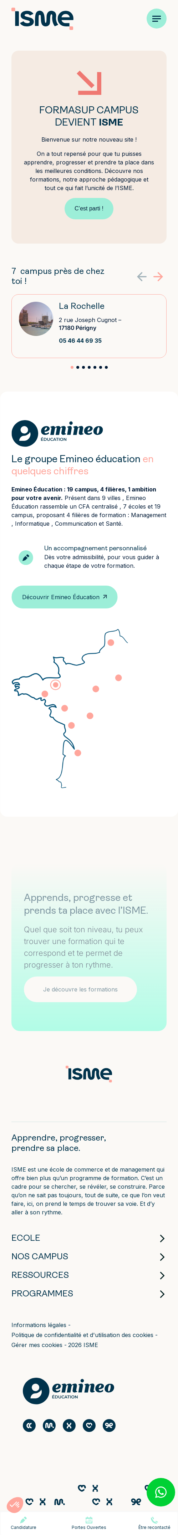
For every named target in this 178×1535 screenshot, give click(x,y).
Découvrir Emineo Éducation (61, 597)
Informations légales (39, 1325)
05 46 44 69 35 (80, 340)
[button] (158, 277)
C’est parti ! (89, 208)
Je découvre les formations (80, 989)
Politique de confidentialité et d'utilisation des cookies (83, 1334)
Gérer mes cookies (37, 1344)
